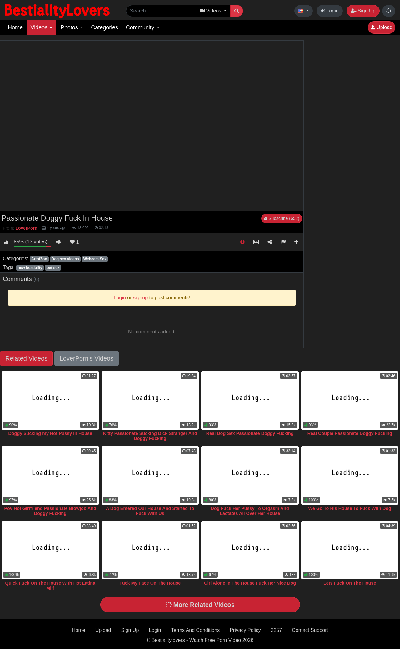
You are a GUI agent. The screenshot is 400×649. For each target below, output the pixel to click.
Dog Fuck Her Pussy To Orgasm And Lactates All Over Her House (250, 511)
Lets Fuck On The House (349, 583)
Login (330, 10)
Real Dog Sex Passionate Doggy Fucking (250, 433)
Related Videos (26, 358)
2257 (276, 630)
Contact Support (310, 630)
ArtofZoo (39, 259)
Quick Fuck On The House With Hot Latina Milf (50, 586)
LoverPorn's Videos (86, 358)
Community (143, 27)
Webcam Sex (95, 259)
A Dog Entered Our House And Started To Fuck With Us (150, 511)
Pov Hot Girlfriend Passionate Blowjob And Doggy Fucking (50, 511)
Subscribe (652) (281, 218)
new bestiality (30, 268)
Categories (104, 27)
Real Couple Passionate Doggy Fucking (350, 433)
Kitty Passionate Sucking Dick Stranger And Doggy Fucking (150, 436)
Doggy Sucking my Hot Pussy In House (50, 433)
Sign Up (363, 10)
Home (15, 27)
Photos (72, 27)
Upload (381, 27)
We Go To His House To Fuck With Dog (349, 508)
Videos (41, 27)
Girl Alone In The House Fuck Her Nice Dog (250, 583)
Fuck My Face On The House (150, 583)
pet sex (53, 268)
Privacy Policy (245, 630)
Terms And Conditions (195, 630)
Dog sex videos (65, 259)
